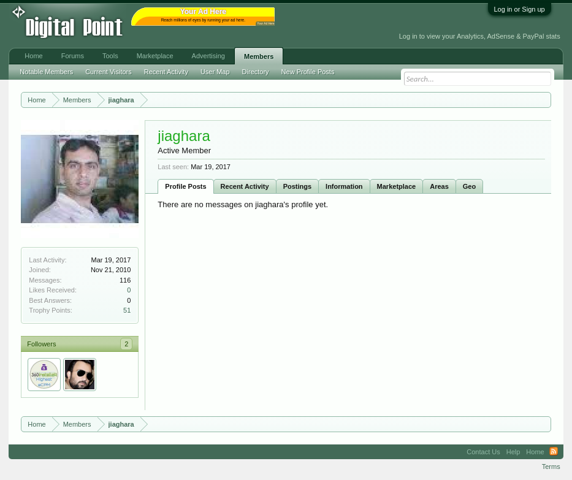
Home (33, 55)
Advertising (208, 55)
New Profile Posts (308, 71)
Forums (72, 55)
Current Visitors (108, 71)
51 (127, 310)
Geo (469, 186)
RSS (554, 452)
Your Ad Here (265, 23)
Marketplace (396, 186)
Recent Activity (245, 186)
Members (258, 56)
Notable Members (46, 71)
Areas (439, 186)
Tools (110, 55)
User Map (215, 71)
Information (344, 186)
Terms (551, 466)
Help (513, 451)
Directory (255, 71)
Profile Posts (185, 186)
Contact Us (483, 451)
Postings (297, 186)
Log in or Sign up (519, 9)
